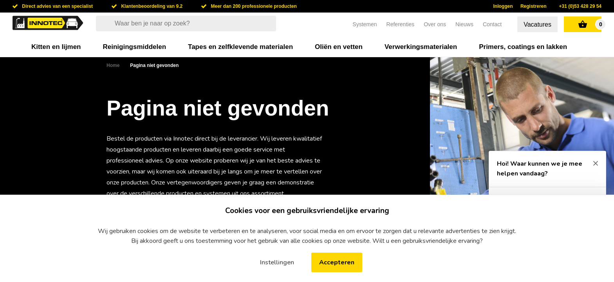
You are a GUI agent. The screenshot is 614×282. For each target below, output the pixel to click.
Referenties (400, 24)
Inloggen (503, 6)
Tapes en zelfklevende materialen (240, 47)
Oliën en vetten (339, 47)
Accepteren (336, 262)
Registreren (533, 6)
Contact (492, 24)
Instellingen (277, 262)
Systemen (364, 24)
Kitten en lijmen (56, 47)
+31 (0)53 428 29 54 (580, 6)
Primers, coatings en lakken (523, 47)
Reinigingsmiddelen (134, 47)
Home (113, 65)
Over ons (435, 24)
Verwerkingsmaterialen (421, 47)
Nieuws (464, 24)
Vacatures (537, 24)
